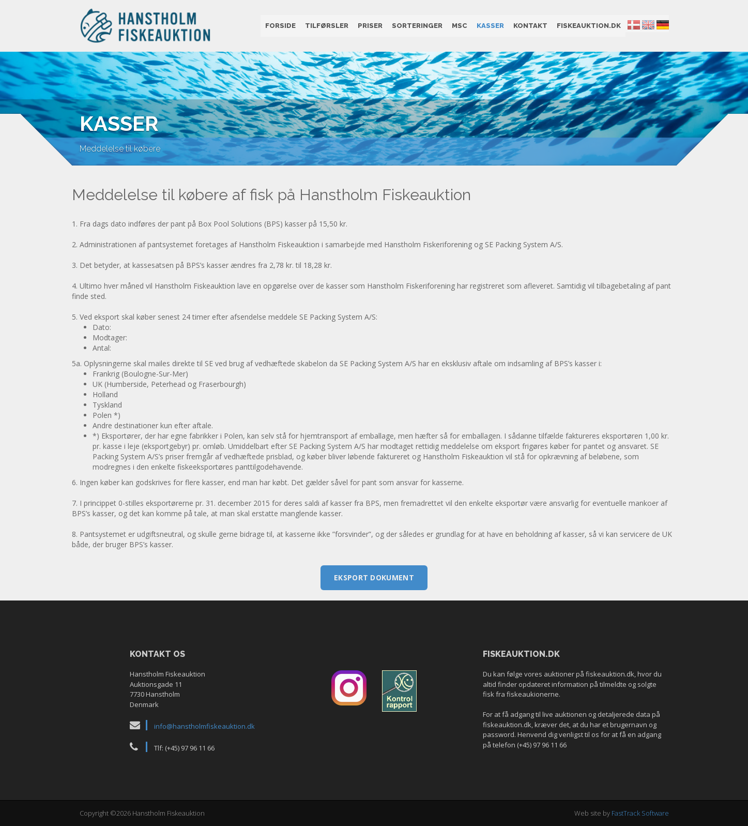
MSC (459, 25)
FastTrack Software (640, 813)
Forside (280, 25)
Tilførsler (326, 25)
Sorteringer (417, 25)
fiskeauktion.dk (589, 25)
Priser (370, 25)
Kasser (490, 25)
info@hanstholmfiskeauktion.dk (204, 726)
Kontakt (530, 25)
